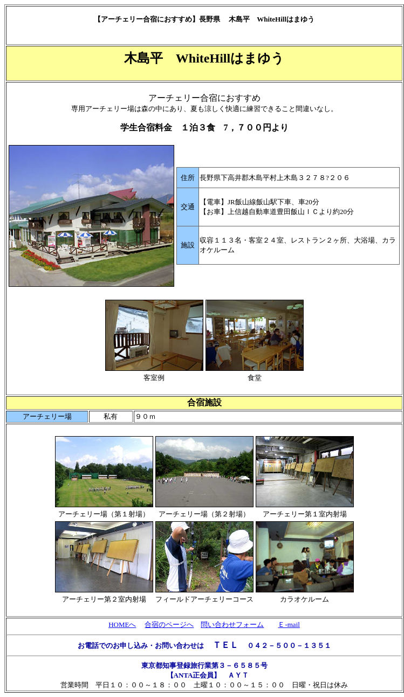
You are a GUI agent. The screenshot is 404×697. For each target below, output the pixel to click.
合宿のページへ (169, 624)
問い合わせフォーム (232, 624)
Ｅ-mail (288, 624)
